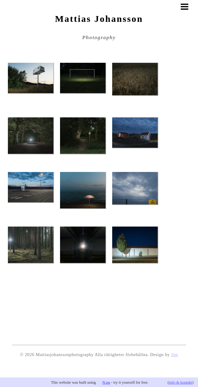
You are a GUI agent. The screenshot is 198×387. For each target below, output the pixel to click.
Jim (174, 354)
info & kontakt (180, 382)
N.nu (106, 382)
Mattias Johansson (99, 19)
